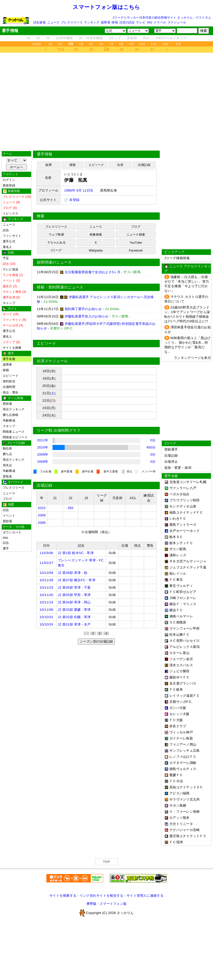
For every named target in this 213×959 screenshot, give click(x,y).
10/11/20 (46, 595)
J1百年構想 (64, 38)
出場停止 (171, 461)
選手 (6, 548)
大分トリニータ (181, 824)
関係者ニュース (14, 431)
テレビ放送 (10, 269)
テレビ (141, 22)
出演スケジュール (52, 361)
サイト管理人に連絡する (145, 895)
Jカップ (115, 38)
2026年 (37, 44)
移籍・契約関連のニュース (60, 287)
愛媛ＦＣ (176, 775)
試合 (6, 230)
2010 (42, 508)
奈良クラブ (177, 726)
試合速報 (39, 22)
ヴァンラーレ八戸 (182, 488)
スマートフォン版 (113, 904)
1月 (50, 44)
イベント (9, 515)
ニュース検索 (136, 234)
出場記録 (144, 165)
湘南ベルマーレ (181, 616)
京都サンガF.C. (180, 702)
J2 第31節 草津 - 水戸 (74, 624)
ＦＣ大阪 (176, 720)
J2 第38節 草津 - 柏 (72, 573)
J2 (38, 38)
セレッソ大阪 (179, 714)
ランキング (91, 22)
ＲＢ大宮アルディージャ (187, 561)
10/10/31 (46, 617)
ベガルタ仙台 (179, 494)
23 (91, 49)
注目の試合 (127, 22)
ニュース (53, 22)
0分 (153, 440)
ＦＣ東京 (176, 580)
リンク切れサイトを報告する (101, 895)
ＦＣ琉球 (176, 842)
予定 (178, 44)
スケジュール (177, 22)
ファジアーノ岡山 (182, 744)
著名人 (7, 247)
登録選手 (171, 449)
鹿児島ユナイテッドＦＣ (187, 836)
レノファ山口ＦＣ (182, 757)
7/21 (61, 49)
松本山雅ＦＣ (179, 634)
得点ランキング (14, 409)
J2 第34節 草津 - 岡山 (74, 602)
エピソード (10, 375)
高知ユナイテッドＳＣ (186, 787)
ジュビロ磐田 (179, 671)
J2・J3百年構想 (91, 38)
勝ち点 (7, 454)
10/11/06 (46, 610)
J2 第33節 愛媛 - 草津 (74, 610)
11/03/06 (46, 553)
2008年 (42, 461)
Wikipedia (96, 250)
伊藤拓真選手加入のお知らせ (86, 316)
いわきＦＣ (177, 518)
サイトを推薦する (62, 895)
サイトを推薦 (12, 348)
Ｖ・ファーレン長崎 (184, 811)
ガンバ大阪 (177, 708)
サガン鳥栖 (177, 805)
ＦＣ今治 (176, 781)
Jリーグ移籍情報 (177, 258)
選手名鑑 (9, 359)
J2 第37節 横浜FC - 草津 (76, 580)
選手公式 (9, 241)
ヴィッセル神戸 (181, 732)
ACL (146, 38)
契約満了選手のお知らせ (83, 309)
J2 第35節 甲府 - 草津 (74, 595)
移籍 (115, 22)
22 (76, 49)
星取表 (7, 476)
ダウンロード (12, 532)
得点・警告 (10, 392)
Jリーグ (56, 250)
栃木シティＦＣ (181, 543)
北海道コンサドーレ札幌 (187, 482)
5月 (91, 44)
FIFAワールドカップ (171, 38)
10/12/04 (46, 573)
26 (137, 49)
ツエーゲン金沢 (181, 659)
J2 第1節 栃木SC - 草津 (76, 553)
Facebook (136, 250)
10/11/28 (46, 580)
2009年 (42, 454)
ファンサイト (12, 236)
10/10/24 (46, 624)
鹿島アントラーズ (182, 525)
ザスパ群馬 (177, 549)
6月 (101, 44)
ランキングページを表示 (192, 358)
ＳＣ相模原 (177, 622)
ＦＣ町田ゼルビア (182, 592)
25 (122, 49)
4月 (81, 44)
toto (149, 22)
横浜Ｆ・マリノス (182, 604)
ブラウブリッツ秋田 (184, 500)
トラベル (160, 22)
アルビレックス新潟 (184, 647)
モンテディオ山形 (182, 506)
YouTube (136, 242)
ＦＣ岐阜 (176, 689)
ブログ (7, 499)
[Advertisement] (106, 101)
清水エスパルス (181, 665)
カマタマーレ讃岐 (182, 763)
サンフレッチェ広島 (184, 750)
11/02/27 (46, 563)
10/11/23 (46, 587)
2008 (42, 523)
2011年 (42, 440)
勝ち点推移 (10, 415)
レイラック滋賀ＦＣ (184, 696)
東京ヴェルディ (181, 586)
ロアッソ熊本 (179, 818)
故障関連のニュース (54, 262)
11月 (154, 44)
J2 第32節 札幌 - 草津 (74, 617)
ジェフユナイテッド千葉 (187, 567)
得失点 (7, 465)
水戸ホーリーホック (184, 531)
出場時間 (9, 387)
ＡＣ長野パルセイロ (184, 641)
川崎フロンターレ (182, 598)
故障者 (105, 22)
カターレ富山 (179, 653)
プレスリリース (72, 22)
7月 (111, 44)
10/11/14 (46, 602)
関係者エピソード (15, 437)
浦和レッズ (177, 555)
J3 (47, 38)
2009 (42, 515)
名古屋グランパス (182, 683)
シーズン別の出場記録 (96, 641)
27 (152, 49)
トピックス (10, 213)
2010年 (42, 447)
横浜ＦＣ (176, 610)
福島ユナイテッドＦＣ (186, 512)
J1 (28, 38)
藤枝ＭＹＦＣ (179, 677)
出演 (120, 165)
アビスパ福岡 (179, 793)
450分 (150, 447)
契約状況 (9, 381)
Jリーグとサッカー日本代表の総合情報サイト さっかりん (153, 17)
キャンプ (9, 303)
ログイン (9, 180)
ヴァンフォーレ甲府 (184, 628)
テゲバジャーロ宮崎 (184, 830)
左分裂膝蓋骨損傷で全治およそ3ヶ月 (92, 272)
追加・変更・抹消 (177, 468)
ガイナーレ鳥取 (181, 738)
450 (71, 508)
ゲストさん (203, 17)
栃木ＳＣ (176, 537)
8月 (121, 44)
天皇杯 (132, 38)
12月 (166, 44)
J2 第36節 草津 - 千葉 (74, 587)
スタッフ (9, 426)
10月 (142, 44)
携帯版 (91, 904)
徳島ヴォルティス (182, 769)
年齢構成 (9, 420)
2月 (60, 44)
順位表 (7, 448)
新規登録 (9, 185)
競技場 (7, 403)
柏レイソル (177, 573)
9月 (131, 44)
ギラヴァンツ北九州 (184, 799)
